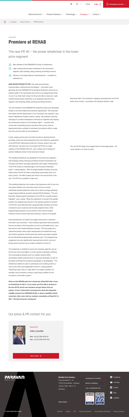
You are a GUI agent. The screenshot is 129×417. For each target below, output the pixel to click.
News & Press (25, 22)
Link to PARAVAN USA (92, 388)
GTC (74, 411)
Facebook (115, 377)
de (77, 4)
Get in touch (34, 356)
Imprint (68, 411)
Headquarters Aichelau (93, 378)
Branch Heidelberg (91, 383)
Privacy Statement (85, 411)
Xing (113, 393)
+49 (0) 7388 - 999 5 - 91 (67, 386)
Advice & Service (35, 14)
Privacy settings (118, 411)
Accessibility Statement (102, 411)
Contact (96, 14)
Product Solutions (54, 14)
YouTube (114, 382)
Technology (70, 14)
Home (88, 4)
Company (84, 14)
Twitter (114, 387)
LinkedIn (114, 398)
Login (96, 4)
